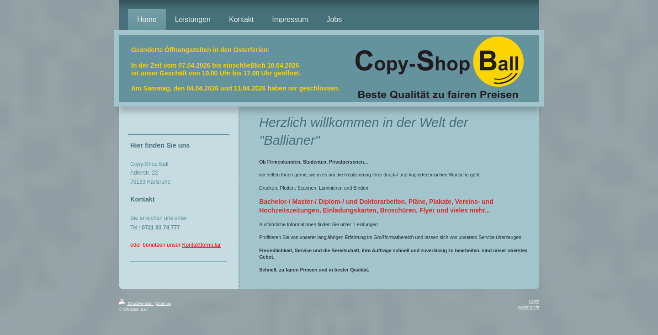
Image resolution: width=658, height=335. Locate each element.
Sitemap (163, 303)
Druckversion (136, 303)
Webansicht (528, 307)
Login (534, 301)
